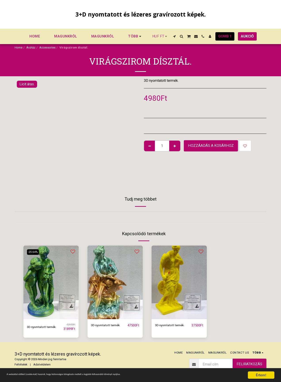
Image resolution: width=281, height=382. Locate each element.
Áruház (30, 47)
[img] (51, 282)
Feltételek (21, 364)
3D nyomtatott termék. (44, 327)
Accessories (47, 47)
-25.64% (34, 251)
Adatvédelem (42, 364)
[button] (174, 36)
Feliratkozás (249, 364)
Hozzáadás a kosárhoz (211, 145)
